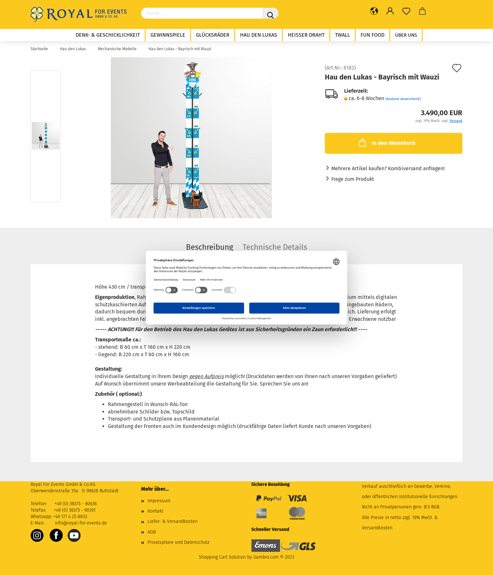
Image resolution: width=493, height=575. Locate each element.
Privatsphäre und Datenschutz (178, 542)
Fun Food (372, 35)
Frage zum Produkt (352, 179)
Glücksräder (212, 35)
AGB (152, 532)
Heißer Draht (306, 35)
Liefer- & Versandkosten (173, 521)
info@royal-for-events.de (81, 523)
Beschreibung (209, 247)
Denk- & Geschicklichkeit (108, 35)
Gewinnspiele (167, 35)
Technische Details (275, 247)
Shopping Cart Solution (222, 557)
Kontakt (155, 511)
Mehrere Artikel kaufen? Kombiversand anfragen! (388, 168)
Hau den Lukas (258, 35)
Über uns (406, 35)
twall (342, 35)
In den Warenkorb (386, 142)
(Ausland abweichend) (403, 99)
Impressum (159, 501)
